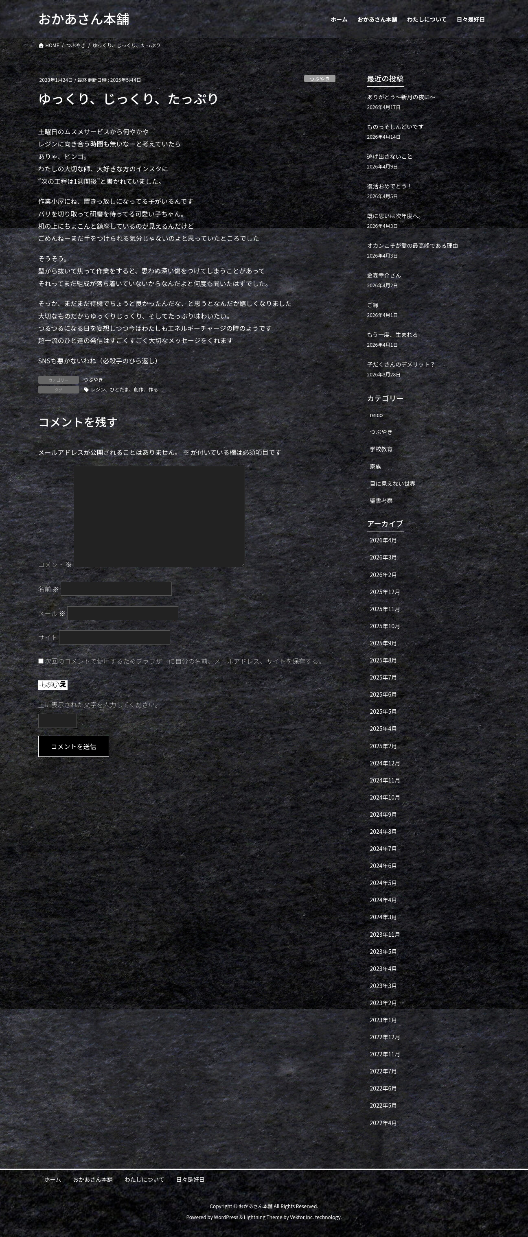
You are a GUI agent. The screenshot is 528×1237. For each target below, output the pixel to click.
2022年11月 (385, 1054)
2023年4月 (383, 968)
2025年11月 (385, 609)
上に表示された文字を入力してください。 (100, 704)
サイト (48, 637)
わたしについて (144, 1179)
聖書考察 (381, 500)
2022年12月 (385, 1037)
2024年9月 (383, 814)
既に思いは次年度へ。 (395, 216)
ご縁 (373, 305)
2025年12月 (385, 592)
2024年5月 (383, 883)
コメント (55, 564)
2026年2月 (383, 574)
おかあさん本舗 (93, 1179)
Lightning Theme (263, 1216)
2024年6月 (383, 865)
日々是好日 (190, 1179)
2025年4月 (383, 728)
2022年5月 (383, 1105)
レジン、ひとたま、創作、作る (124, 389)
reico (376, 415)
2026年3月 (383, 557)
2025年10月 (385, 626)
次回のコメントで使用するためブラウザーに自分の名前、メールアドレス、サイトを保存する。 (185, 661)
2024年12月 (385, 763)
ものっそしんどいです (395, 126)
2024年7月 (383, 848)
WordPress (226, 1216)
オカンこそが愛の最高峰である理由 (412, 245)
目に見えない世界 (393, 483)
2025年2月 (383, 746)
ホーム (52, 1179)
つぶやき (319, 79)
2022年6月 (383, 1088)
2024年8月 (383, 831)
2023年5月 (383, 951)
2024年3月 (383, 917)
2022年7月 (383, 1071)
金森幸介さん (384, 275)
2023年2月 (383, 1003)
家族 (375, 466)
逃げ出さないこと (390, 156)
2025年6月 (383, 694)
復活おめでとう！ (390, 186)
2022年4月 (383, 1123)
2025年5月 (383, 711)
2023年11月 (385, 934)
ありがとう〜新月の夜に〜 (401, 97)
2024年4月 (383, 900)
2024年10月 (385, 797)
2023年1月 (383, 1020)
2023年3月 (383, 985)
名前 (48, 589)
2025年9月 (383, 643)
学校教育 (381, 449)
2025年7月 (383, 677)
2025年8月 (383, 660)
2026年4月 (383, 540)
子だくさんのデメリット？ (401, 364)
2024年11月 (385, 780)
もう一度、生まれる (392, 334)
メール (52, 613)
